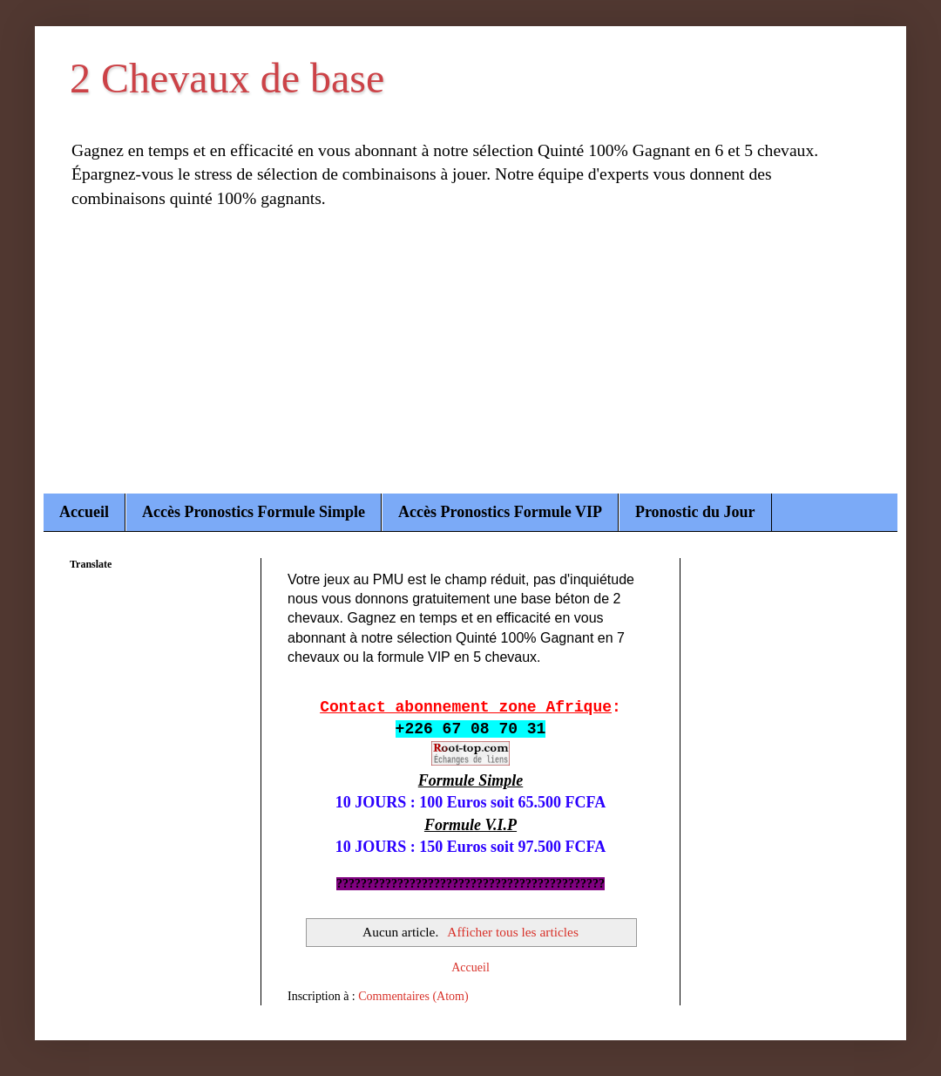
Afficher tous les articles (513, 931)
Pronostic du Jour (695, 512)
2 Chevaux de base (227, 78)
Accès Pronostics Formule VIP (500, 512)
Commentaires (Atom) (413, 996)
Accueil (84, 512)
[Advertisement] (470, 363)
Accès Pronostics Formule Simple (253, 512)
